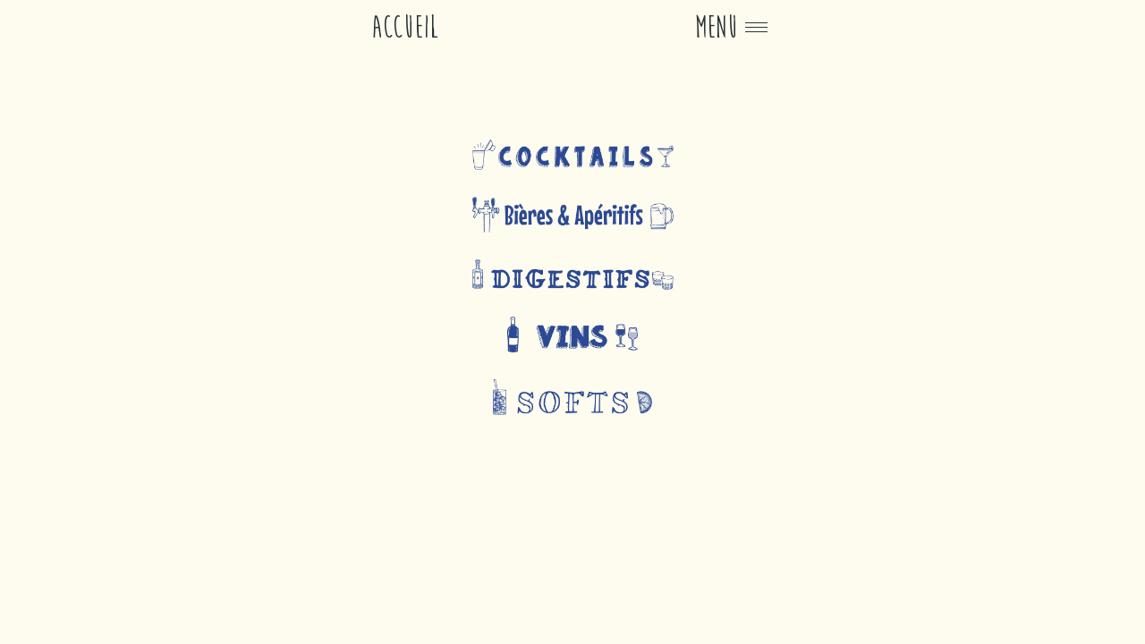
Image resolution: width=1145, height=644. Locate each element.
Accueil (405, 27)
